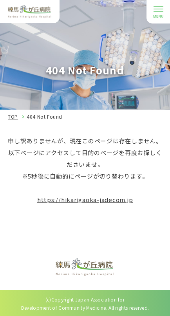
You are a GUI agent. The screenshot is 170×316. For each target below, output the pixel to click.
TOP (13, 116)
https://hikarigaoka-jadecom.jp (85, 199)
